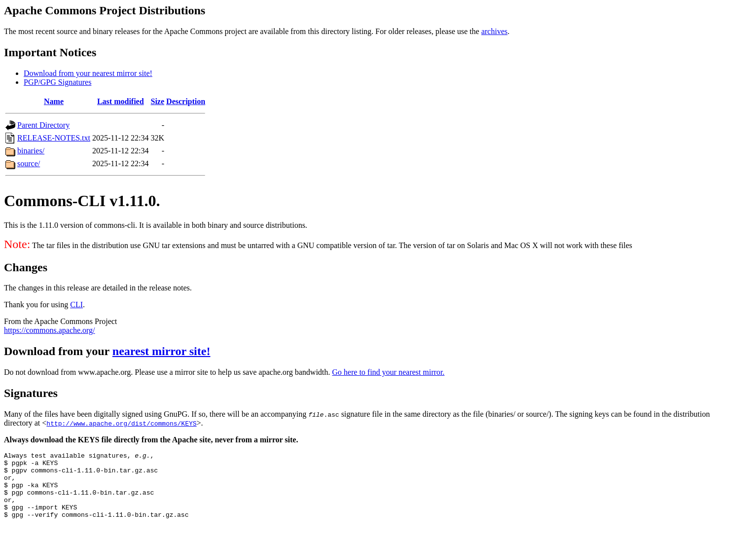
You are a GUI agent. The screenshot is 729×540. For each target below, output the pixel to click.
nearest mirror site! (161, 351)
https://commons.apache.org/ (49, 330)
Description (185, 101)
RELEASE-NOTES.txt (53, 138)
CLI (76, 304)
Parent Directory (43, 125)
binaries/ (30, 150)
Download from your (58, 351)
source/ (28, 163)
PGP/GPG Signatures (57, 82)
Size (158, 101)
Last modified (120, 101)
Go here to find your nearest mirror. (388, 372)
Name (54, 101)
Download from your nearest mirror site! (88, 73)
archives (494, 31)
